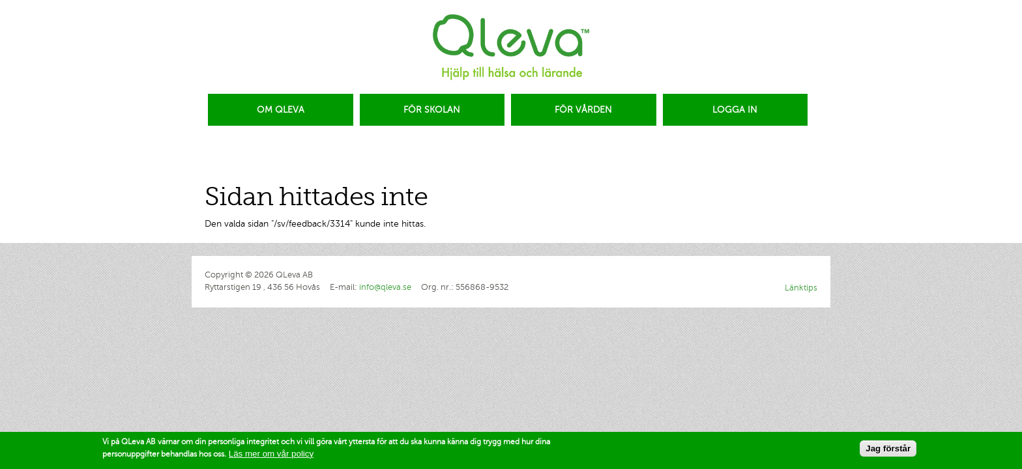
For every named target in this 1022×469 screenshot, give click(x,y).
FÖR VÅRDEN (583, 110)
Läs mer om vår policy (271, 454)
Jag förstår (888, 450)
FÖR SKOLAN (431, 110)
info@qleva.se (385, 287)
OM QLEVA (280, 110)
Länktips (801, 287)
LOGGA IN (734, 110)
